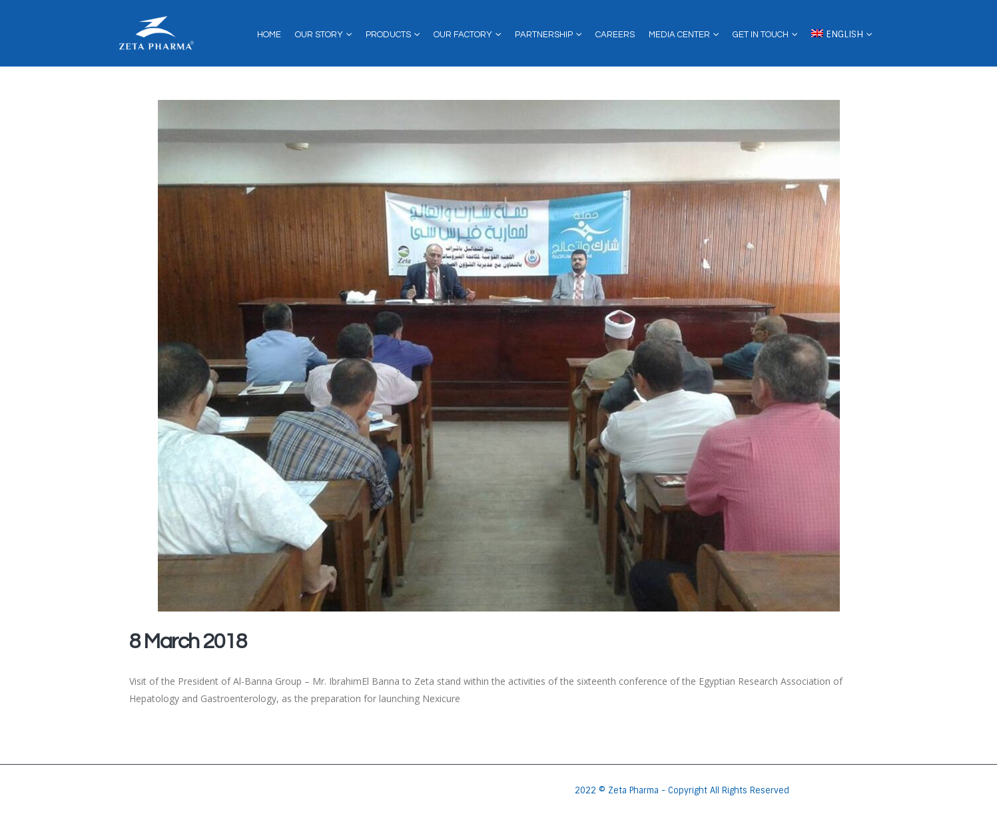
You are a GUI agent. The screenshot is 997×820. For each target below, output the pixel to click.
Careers (615, 34)
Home (269, 34)
